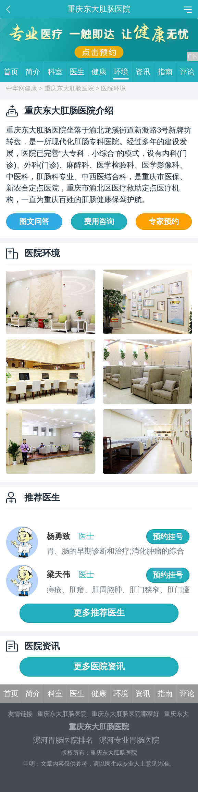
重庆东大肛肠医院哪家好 (125, 713)
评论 (187, 71)
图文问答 (34, 221)
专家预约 (164, 221)
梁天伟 (58, 574)
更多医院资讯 (99, 666)
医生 (79, 72)
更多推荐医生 (99, 612)
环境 (122, 72)
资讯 (144, 72)
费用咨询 (99, 221)
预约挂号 (168, 536)
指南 (167, 72)
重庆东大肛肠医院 (69, 88)
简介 (34, 72)
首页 (12, 72)
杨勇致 (58, 536)
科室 (57, 72)
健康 (100, 72)
